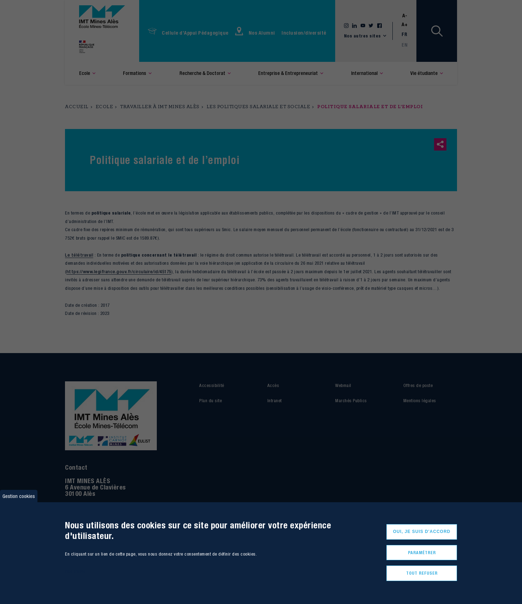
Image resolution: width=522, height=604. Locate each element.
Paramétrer (422, 552)
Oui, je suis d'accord (422, 531)
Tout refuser (422, 573)
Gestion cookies (18, 496)
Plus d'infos (75, 571)
